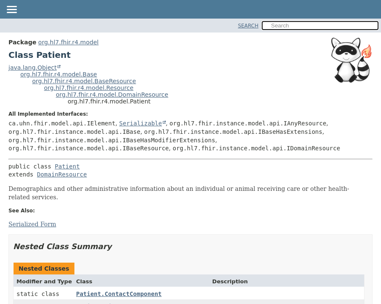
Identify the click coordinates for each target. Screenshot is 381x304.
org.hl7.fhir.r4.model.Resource (89, 87)
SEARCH (248, 26)
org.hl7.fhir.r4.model (68, 42)
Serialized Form (32, 224)
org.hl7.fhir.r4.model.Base (58, 74)
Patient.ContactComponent (119, 293)
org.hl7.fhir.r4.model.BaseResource (84, 81)
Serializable (140, 123)
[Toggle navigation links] (11, 10)
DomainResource (62, 174)
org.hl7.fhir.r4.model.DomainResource (112, 94)
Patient (67, 166)
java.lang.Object (32, 67)
